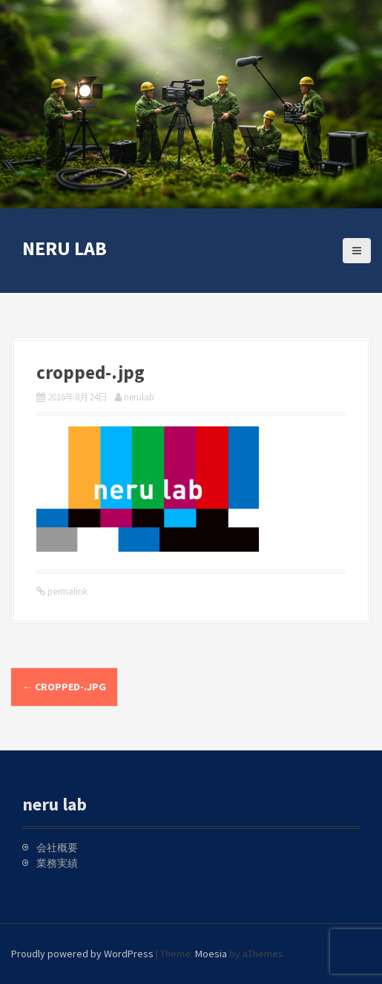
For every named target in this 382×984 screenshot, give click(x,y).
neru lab (64, 248)
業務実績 (57, 863)
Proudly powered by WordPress (82, 953)
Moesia (211, 953)
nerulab (139, 397)
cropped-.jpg (64, 686)
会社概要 (57, 847)
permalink (66, 591)
